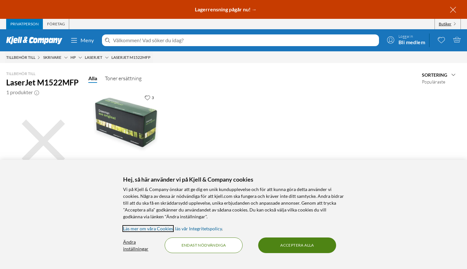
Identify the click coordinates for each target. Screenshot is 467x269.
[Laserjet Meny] (107, 57)
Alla (92, 78)
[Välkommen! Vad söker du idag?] (244, 40)
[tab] (24, 24)
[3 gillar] (149, 97)
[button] (37, 92)
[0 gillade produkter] (441, 39)
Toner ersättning (123, 78)
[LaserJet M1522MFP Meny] (152, 57)
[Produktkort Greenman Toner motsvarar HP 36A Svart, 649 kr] (125, 122)
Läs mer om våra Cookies (148, 228)
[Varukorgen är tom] (457, 39)
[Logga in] (406, 39)
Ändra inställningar (135, 245)
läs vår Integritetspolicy (198, 228)
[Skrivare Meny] (66, 57)
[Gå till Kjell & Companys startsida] (36, 40)
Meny (82, 40)
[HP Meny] (80, 57)
